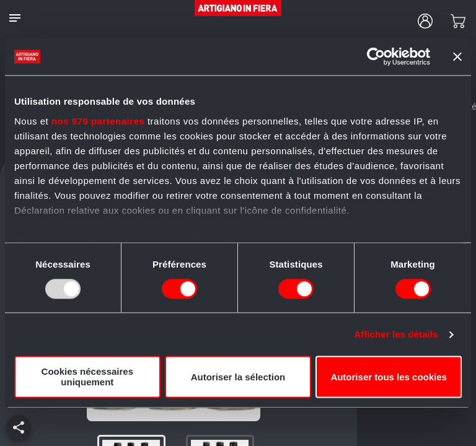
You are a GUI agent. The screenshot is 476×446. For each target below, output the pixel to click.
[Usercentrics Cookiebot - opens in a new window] (376, 56)
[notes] (15, 18)
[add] (18, 427)
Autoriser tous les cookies (388, 377)
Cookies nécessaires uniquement (87, 377)
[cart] (458, 21)
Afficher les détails (396, 334)
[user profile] (425, 21)
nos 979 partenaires (97, 121)
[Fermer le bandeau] (457, 56)
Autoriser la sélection (238, 377)
